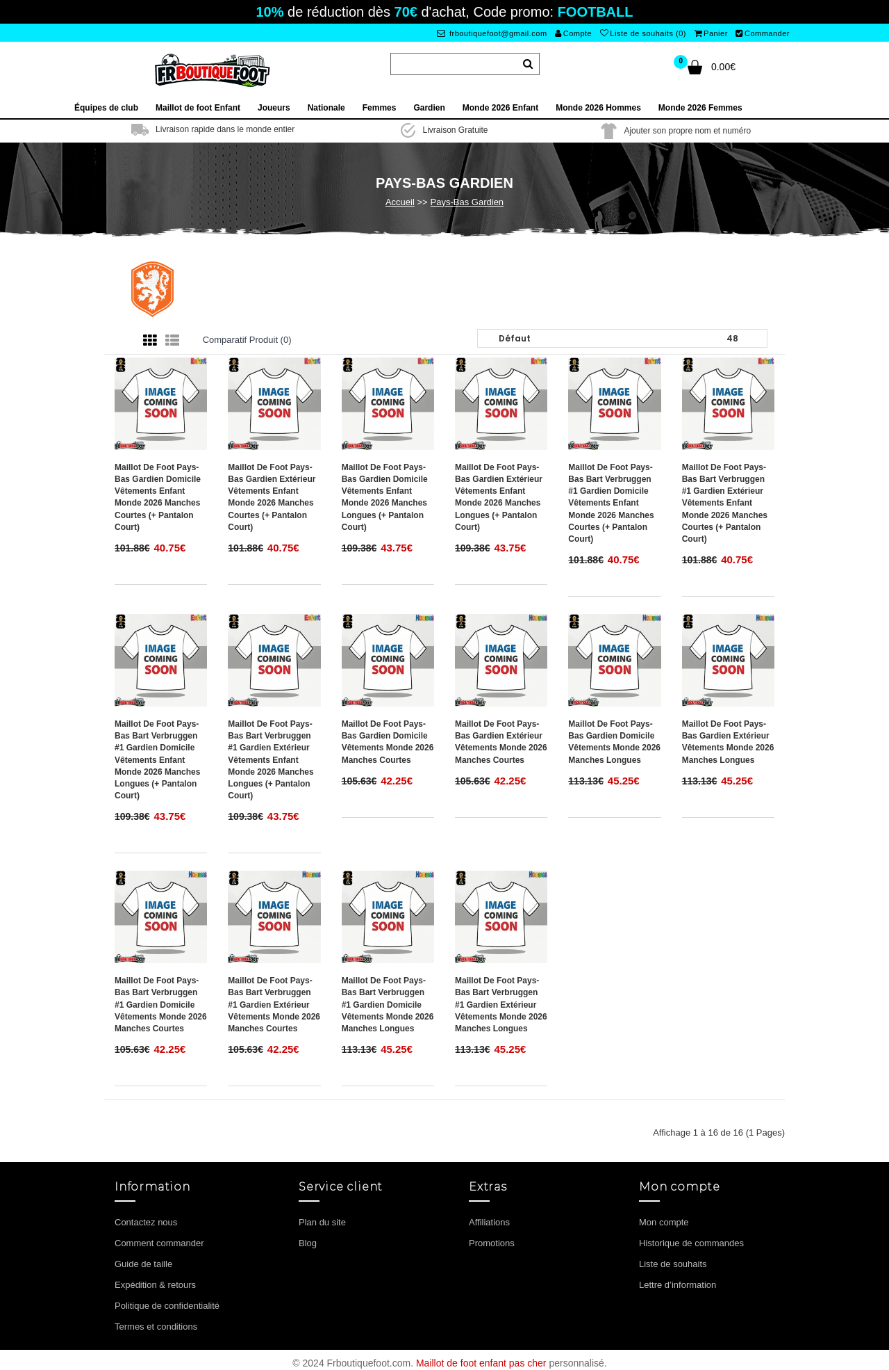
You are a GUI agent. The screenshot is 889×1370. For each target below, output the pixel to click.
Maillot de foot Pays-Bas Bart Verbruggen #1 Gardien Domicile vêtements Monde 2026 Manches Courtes (161, 1004)
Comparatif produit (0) (247, 340)
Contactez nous (146, 1222)
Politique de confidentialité (167, 1305)
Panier (711, 33)
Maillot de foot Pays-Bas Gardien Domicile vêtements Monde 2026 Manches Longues (614, 741)
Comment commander (159, 1243)
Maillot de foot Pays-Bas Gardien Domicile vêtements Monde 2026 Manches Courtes (388, 741)
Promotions (492, 1243)
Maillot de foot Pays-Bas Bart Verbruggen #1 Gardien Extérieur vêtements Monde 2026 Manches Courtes (274, 1004)
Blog (308, 1243)
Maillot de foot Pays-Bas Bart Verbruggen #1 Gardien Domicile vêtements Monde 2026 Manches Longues (388, 1004)
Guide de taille (143, 1264)
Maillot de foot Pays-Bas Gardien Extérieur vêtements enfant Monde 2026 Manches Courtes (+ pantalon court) (271, 497)
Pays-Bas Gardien (467, 202)
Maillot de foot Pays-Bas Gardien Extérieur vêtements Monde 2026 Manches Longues (728, 741)
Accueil (400, 202)
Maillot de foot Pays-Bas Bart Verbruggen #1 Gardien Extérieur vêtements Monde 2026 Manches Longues (501, 1004)
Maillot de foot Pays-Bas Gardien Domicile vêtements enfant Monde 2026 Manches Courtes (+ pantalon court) (158, 497)
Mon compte (664, 1222)
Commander (763, 33)
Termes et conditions (156, 1326)
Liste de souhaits (673, 1264)
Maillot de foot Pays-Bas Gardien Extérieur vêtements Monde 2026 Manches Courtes (501, 741)
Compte (573, 33)
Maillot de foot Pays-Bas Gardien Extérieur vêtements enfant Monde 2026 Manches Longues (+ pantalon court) (498, 497)
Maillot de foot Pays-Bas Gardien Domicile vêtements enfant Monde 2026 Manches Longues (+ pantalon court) (385, 497)
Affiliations (489, 1222)
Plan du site (322, 1222)
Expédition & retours (155, 1285)
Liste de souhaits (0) (643, 33)
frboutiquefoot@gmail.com (492, 33)
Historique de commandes (691, 1243)
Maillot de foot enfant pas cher (481, 1363)
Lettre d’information (677, 1285)
